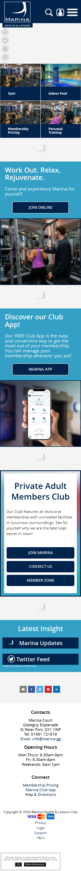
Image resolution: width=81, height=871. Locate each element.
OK (18, 864)
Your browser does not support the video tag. (40, 43)
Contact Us (40, 566)
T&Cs (41, 838)
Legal (40, 828)
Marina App (40, 369)
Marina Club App (41, 790)
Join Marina (40, 552)
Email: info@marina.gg (40, 739)
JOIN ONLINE (40, 207)
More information (35, 864)
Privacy (40, 822)
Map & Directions (40, 794)
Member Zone (40, 580)
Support (40, 833)
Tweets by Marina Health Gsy (19, 666)
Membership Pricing (41, 785)
